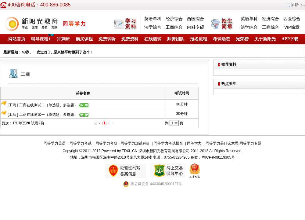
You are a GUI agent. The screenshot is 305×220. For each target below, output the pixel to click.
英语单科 (152, 18)
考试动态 (221, 39)
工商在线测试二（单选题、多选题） (53, 105)
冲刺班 (63, 39)
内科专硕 (195, 27)
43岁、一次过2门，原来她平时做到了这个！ (58, 52)
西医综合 (195, 18)
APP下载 (290, 39)
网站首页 (16, 39)
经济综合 (174, 18)
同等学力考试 (81, 143)
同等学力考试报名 (168, 143)
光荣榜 (242, 39)
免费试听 (107, 39)
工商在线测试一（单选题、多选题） (53, 114)
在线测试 (152, 39)
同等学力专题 (250, 143)
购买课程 (84, 39)
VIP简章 (292, 27)
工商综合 (174, 27)
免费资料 (129, 39)
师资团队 (175, 39)
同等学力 (194, 143)
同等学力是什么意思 (222, 143)
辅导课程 (41, 39)
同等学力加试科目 (135, 143)
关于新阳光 (265, 39)
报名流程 (198, 39)
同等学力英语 (55, 143)
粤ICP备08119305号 (218, 157)
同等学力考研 (106, 143)
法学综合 (152, 27)
